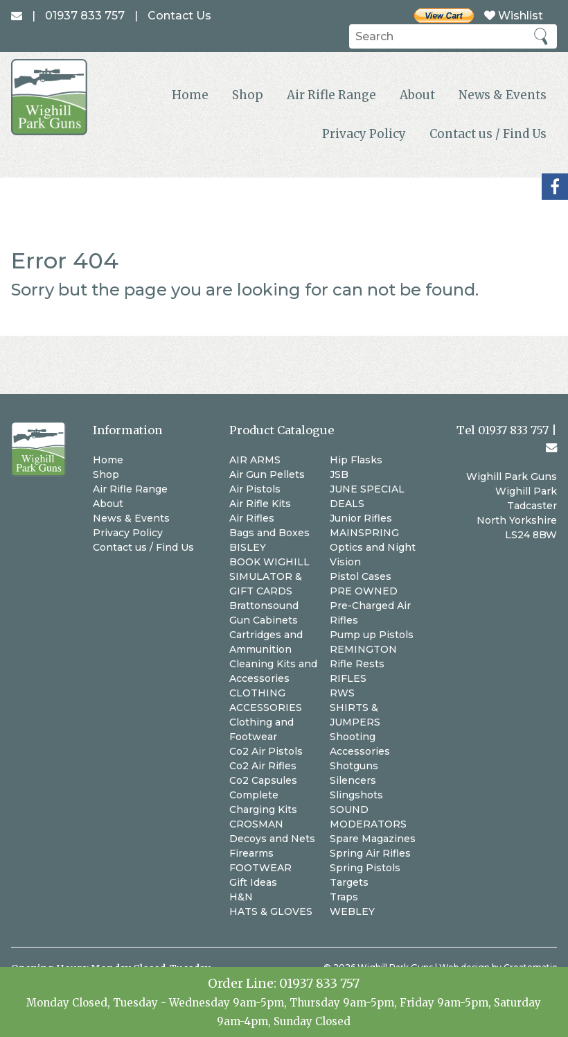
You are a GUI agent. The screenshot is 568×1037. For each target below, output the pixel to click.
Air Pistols (255, 489)
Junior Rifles (361, 518)
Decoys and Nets (272, 838)
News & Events (503, 95)
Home (190, 95)
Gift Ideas (253, 882)
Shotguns (354, 766)
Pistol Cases (360, 576)
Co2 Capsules (263, 780)
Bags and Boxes (269, 532)
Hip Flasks (356, 460)
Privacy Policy (364, 134)
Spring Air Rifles (370, 853)
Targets (349, 882)
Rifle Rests (357, 664)
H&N (241, 897)
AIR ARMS (255, 460)
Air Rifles (251, 518)
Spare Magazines (373, 838)
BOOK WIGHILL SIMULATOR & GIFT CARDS (269, 576)
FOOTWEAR (260, 868)
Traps (344, 897)
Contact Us (179, 15)
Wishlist (513, 15)
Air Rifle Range (331, 95)
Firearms (251, 853)
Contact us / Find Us (488, 134)
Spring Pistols (365, 868)
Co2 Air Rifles (262, 766)
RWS (342, 693)
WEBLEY (352, 911)
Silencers (353, 780)
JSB (339, 474)
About (417, 95)
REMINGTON (363, 649)
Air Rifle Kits (260, 503)
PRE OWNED (364, 591)
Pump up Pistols (372, 634)
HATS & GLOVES (270, 911)
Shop (247, 95)
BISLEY (247, 547)
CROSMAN (256, 824)
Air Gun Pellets (267, 474)
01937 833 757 (319, 983)
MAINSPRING (364, 532)
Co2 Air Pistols (266, 751)
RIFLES (348, 678)
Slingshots (356, 795)
